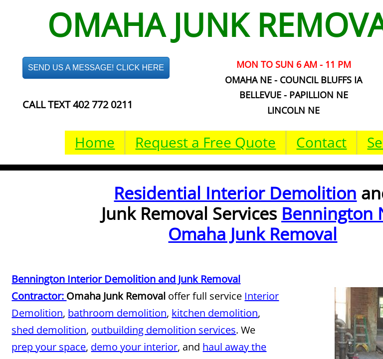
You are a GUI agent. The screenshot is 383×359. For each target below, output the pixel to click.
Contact (321, 142)
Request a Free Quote (205, 142)
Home (95, 142)
